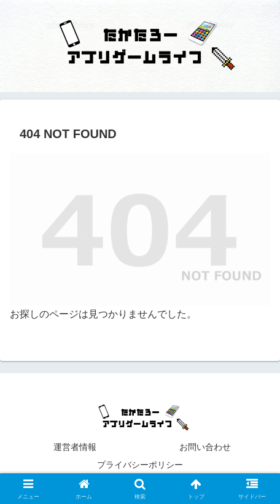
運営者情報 (74, 447)
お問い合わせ (205, 447)
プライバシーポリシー (183, 465)
